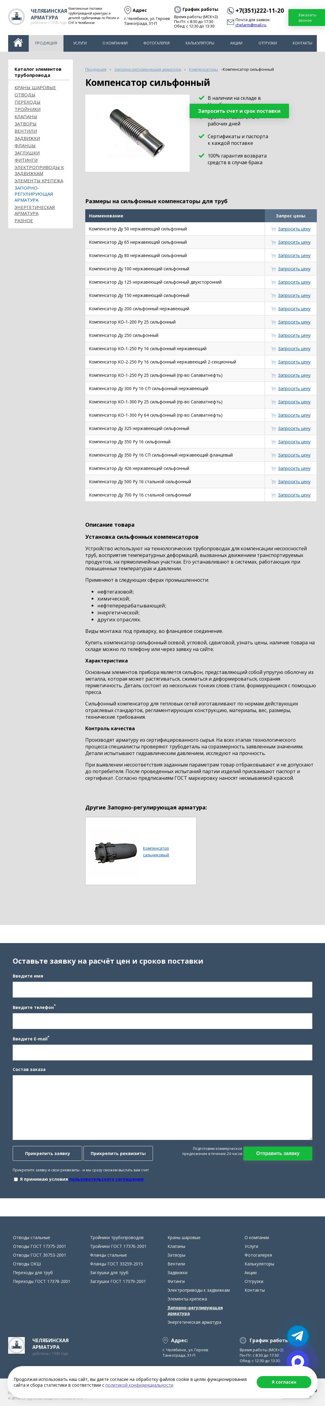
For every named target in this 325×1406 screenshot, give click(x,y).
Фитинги (26, 160)
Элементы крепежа (39, 180)
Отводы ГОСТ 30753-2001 (39, 1255)
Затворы (26, 124)
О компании (115, 43)
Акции (236, 43)
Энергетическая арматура (35, 210)
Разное (24, 220)
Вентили (26, 131)
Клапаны (26, 116)
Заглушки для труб (109, 1272)
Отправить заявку (277, 1153)
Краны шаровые (35, 87)
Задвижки (27, 138)
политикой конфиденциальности (139, 1385)
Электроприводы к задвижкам (39, 170)
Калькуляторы (200, 43)
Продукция (46, 43)
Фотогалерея (156, 43)
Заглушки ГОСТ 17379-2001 (118, 1281)
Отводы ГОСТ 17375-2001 (39, 1246)
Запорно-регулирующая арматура (34, 194)
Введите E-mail (31, 1038)
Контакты (302, 43)
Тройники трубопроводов (117, 1237)
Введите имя (28, 976)
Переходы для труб (33, 1272)
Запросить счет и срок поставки (239, 111)
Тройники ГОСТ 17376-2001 (118, 1246)
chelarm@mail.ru (251, 25)
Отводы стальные (31, 1237)
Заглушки (27, 153)
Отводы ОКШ (27, 1264)
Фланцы (25, 145)
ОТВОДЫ (25, 95)
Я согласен (284, 1382)
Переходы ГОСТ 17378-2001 (41, 1281)
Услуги (80, 43)
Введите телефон (34, 1007)
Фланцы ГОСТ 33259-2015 (116, 1264)
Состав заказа (29, 1069)
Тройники (28, 109)
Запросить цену (294, 229)
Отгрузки (267, 43)
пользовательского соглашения (106, 1179)
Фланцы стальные (108, 1255)
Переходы (28, 102)
